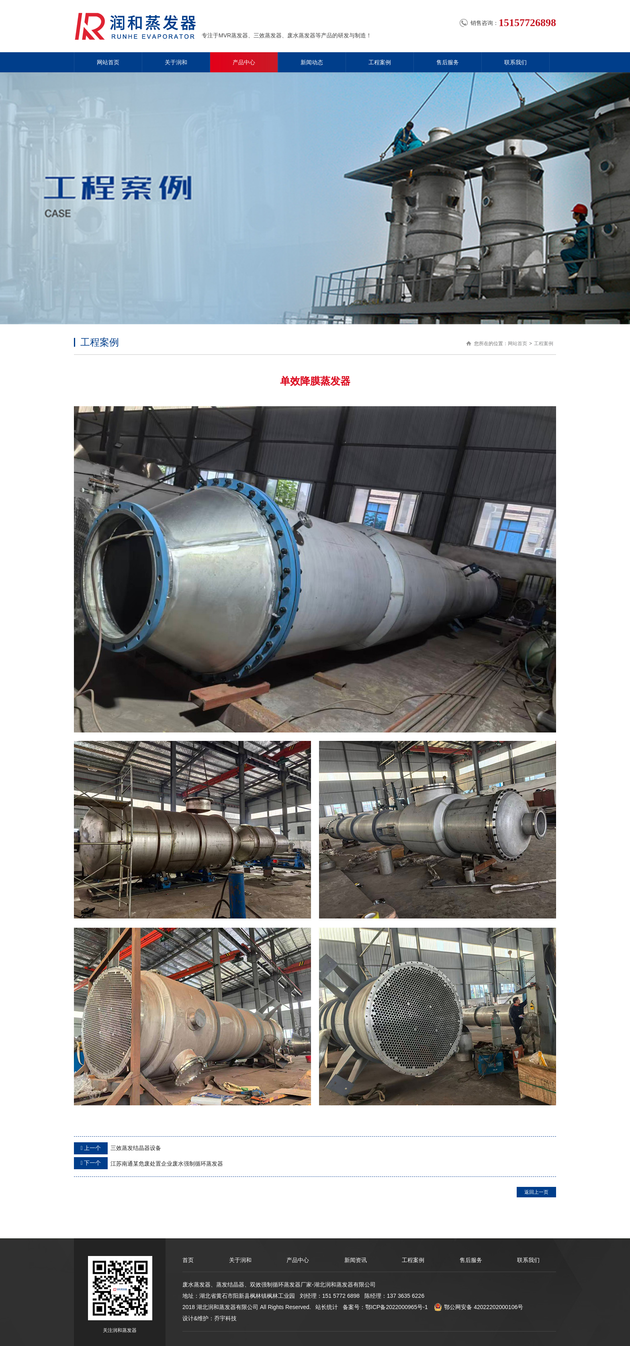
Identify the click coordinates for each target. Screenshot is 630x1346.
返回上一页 (536, 1192)
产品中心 (244, 62)
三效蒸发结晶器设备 (117, 1148)
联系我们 (515, 62)
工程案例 (379, 62)
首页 (188, 1260)
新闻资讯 (355, 1260)
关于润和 (176, 62)
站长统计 (326, 1307)
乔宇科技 (225, 1318)
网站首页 (108, 62)
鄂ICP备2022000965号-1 (396, 1307)
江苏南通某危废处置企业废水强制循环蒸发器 (148, 1163)
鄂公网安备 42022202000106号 (478, 1307)
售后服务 (447, 62)
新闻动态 (312, 62)
